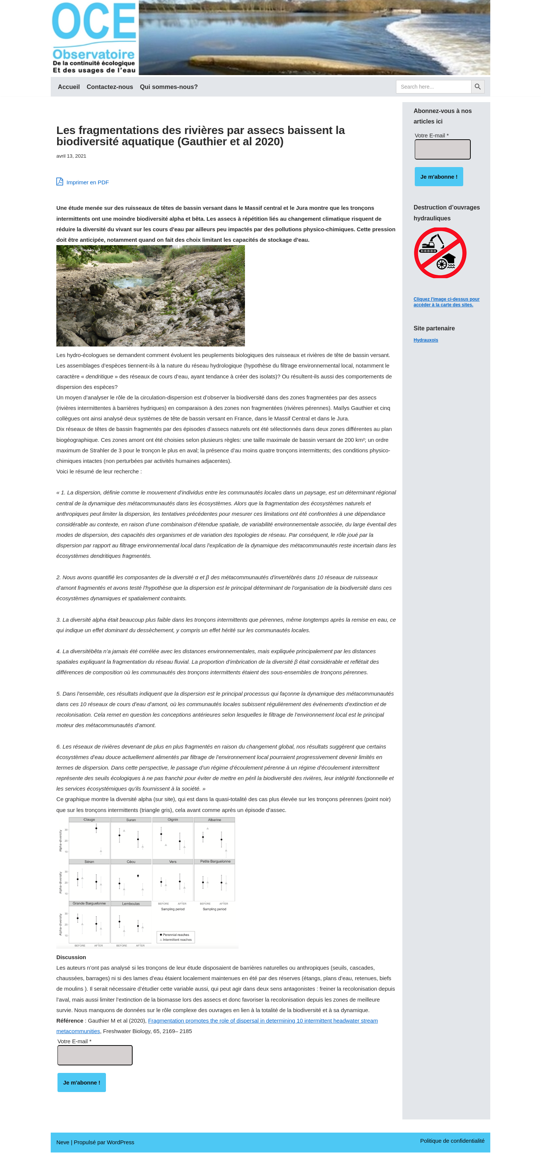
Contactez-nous (110, 86)
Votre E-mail (74, 1049)
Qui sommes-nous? (169, 86)
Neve (63, 1150)
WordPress (120, 1150)
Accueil (69, 86)
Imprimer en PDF (82, 182)
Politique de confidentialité (452, 1148)
